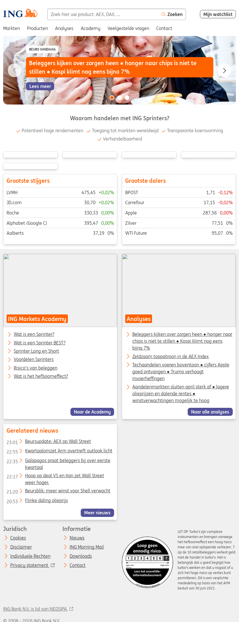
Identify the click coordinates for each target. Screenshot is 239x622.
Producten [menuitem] (37, 28)
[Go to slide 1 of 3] (112, 97)
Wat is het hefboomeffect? (41, 376)
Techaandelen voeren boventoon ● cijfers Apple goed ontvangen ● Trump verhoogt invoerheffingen (180, 371)
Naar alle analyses (210, 412)
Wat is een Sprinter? (34, 334)
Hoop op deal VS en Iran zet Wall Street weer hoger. (55, 476)
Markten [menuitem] (11, 28)
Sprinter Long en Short (36, 351)
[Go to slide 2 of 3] (119, 97)
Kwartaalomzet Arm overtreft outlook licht (59, 452)
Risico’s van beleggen (35, 368)
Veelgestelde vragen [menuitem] (128, 28)
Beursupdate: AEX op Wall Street (48, 442)
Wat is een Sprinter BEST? (39, 343)
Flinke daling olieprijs (37, 501)
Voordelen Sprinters (34, 359)
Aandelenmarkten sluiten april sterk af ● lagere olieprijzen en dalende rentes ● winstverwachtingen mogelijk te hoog (180, 393)
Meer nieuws (97, 512)
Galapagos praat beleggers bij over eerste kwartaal (58, 461)
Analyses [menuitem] (64, 28)
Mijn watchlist (218, 14)
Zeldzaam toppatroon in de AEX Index (170, 356)
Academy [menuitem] (90, 28)
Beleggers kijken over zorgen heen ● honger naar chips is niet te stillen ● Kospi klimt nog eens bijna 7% (182, 341)
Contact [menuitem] (164, 28)
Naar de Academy (92, 412)
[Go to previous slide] (14, 70)
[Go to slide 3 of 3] (127, 97)
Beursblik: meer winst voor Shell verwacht (58, 492)
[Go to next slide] (224, 70)
